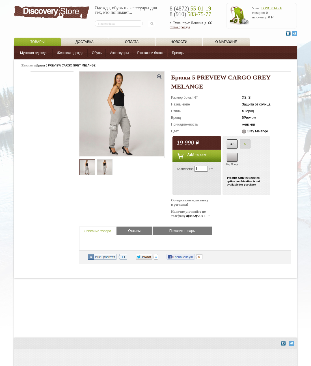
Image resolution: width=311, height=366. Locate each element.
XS (232, 144)
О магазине (226, 42)
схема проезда (180, 27)
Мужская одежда (33, 53)
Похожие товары (182, 231)
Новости (178, 42)
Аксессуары (119, 53)
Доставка (84, 42)
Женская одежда (70, 53)
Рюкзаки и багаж (150, 53)
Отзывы (134, 231)
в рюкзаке (271, 8)
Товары (37, 42)
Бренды (178, 53)
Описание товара (97, 231)
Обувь (97, 53)
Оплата (132, 42)
